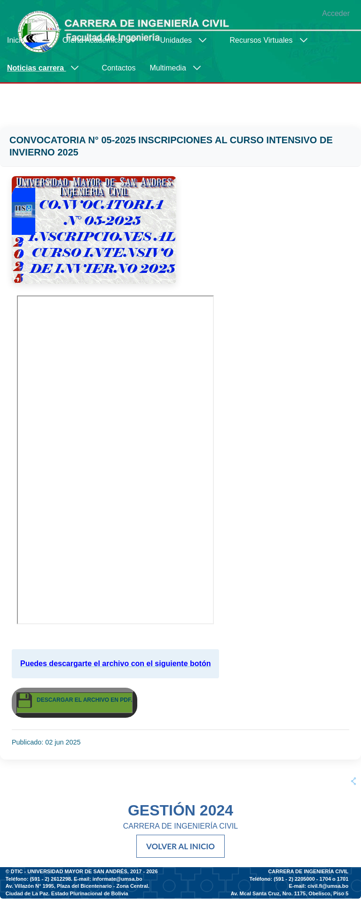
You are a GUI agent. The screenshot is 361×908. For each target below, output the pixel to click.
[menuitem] (27, 40)
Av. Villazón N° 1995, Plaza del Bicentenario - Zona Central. (77, 886)
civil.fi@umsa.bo (327, 886)
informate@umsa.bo (117, 879)
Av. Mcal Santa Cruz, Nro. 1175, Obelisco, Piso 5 (290, 893)
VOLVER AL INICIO (180, 846)
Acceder (336, 13)
